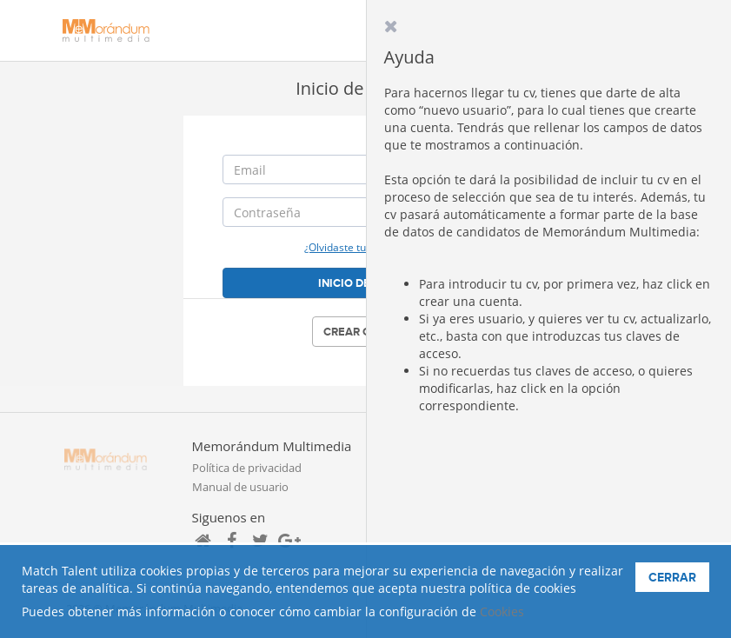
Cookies (502, 611)
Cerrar (672, 577)
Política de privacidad (247, 467)
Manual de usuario (240, 487)
